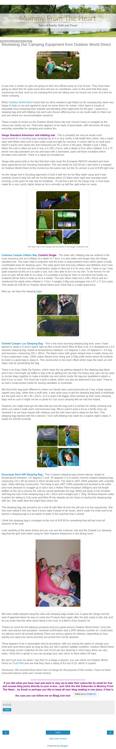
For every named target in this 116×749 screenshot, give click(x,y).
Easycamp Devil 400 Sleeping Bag (22, 474)
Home (58, 732)
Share (7, 710)
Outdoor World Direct (21, 102)
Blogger (64, 746)
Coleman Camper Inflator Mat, (19, 255)
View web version (58, 738)
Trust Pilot (18, 663)
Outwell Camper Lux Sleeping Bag (22, 343)
